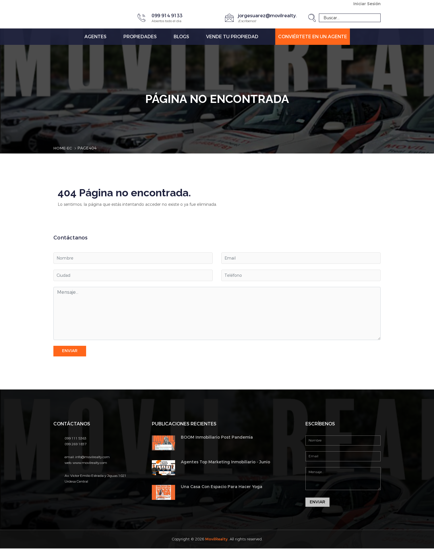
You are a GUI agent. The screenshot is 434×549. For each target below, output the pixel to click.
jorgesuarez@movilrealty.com (272, 16)
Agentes (95, 37)
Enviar (70, 351)
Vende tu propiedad (232, 37)
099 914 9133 (167, 16)
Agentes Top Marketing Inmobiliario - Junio (225, 462)
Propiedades (140, 37)
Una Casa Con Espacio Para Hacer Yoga (221, 487)
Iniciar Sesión (367, 4)
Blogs (181, 37)
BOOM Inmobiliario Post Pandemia (217, 437)
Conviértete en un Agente (312, 37)
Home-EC (63, 148)
